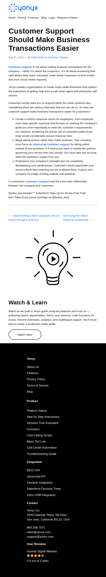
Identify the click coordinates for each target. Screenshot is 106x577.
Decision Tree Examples (42, 423)
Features (32, 373)
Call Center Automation (42, 447)
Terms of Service (38, 385)
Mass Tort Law (36, 441)
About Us (33, 367)
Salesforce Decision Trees (44, 488)
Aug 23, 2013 (16, 57)
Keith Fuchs (37, 57)
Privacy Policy (36, 379)
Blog (30, 391)
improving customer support (51, 144)
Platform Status (37, 410)
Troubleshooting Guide (41, 454)
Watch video (25, 334)
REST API (33, 470)
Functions (33, 429)
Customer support (20, 66)
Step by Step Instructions (43, 416)
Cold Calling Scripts (39, 435)
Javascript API (36, 476)
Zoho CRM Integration (41, 495)
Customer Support (58, 57)
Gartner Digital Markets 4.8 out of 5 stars (42, 556)
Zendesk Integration (40, 482)
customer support (37, 181)
